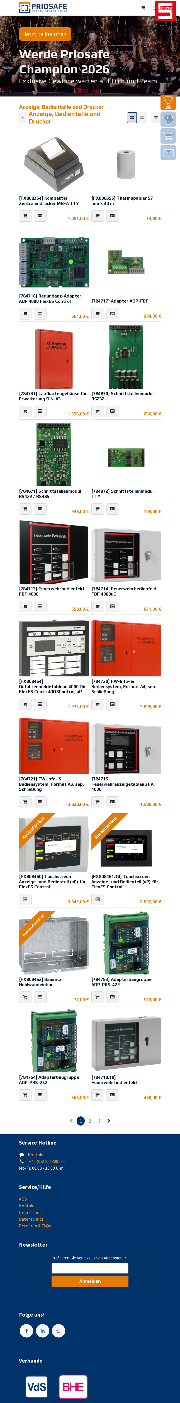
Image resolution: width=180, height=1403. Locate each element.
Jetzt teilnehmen (45, 34)
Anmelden (90, 1281)
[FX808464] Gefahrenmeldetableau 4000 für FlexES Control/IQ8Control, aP (52, 686)
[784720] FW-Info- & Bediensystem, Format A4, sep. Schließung (123, 686)
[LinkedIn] (42, 1330)
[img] (168, 102)
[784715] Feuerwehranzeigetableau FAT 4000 (124, 784)
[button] (25, 216)
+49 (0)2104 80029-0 (47, 1161)
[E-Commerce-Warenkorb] (143, 8)
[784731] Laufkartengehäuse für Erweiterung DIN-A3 (53, 396)
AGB (23, 1199)
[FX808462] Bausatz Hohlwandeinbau (40, 982)
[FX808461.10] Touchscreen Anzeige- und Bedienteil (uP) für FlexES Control (124, 881)
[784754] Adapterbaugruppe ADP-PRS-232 (49, 1080)
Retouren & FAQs (35, 1225)
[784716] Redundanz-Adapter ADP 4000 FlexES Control (50, 298)
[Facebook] (26, 1330)
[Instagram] (58, 1330)
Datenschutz (31, 1219)
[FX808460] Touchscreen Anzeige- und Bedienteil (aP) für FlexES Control (52, 881)
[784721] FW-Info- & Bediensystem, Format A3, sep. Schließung (51, 784)
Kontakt (36, 1154)
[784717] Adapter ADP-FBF (120, 300)
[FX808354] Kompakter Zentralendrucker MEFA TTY (49, 200)
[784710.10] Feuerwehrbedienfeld (114, 1080)
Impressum (30, 1212)
